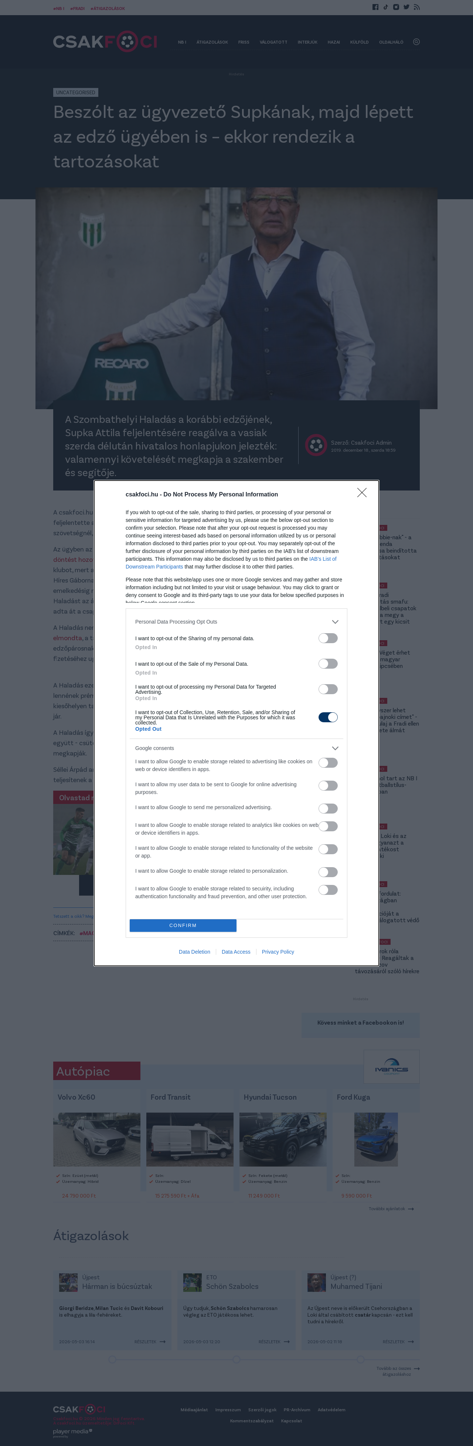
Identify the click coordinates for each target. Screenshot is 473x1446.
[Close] (364, 495)
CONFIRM (183, 925)
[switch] (328, 638)
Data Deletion (194, 952)
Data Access (236, 952)
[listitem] (236, 622)
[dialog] (236, 723)
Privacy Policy (278, 952)
